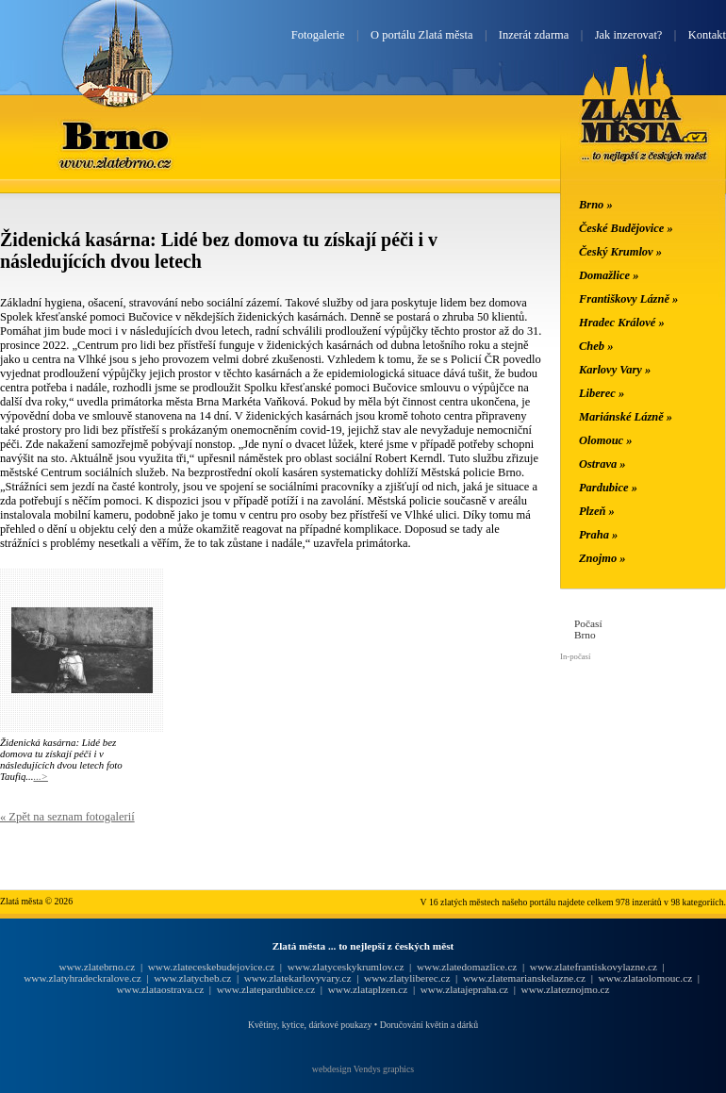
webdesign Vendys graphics (363, 1069)
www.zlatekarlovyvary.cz (298, 978)
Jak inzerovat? (629, 34)
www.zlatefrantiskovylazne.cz (593, 966)
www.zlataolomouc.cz (646, 978)
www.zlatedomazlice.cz (467, 966)
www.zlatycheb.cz (192, 978)
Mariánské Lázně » (625, 416)
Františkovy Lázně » (628, 299)
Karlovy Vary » (615, 369)
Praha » (598, 534)
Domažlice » (608, 275)
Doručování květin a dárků (429, 1024)
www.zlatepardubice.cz (266, 989)
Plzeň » (597, 511)
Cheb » (596, 346)
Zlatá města (644, 130)
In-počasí (575, 656)
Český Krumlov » (620, 251)
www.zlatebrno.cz (96, 966)
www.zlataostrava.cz (160, 989)
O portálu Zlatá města (421, 34)
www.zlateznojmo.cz (565, 989)
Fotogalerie (318, 34)
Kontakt (707, 34)
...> (40, 776)
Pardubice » (608, 487)
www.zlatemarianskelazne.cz (524, 978)
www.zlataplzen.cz (368, 989)
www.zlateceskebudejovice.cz (211, 966)
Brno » (596, 204)
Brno (117, 134)
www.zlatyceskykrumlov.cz (346, 966)
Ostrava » (602, 464)
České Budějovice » (626, 228)
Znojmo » (602, 558)
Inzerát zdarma (534, 34)
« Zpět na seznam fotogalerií (67, 816)
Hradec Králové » (622, 322)
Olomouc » (605, 440)
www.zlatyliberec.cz (407, 978)
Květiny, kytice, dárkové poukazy (309, 1024)
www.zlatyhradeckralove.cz (82, 978)
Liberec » (601, 393)
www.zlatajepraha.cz (464, 989)
